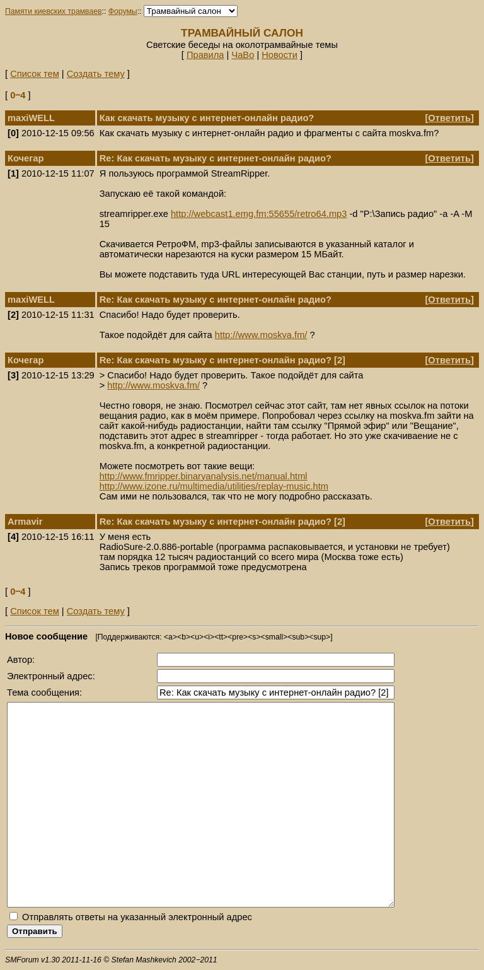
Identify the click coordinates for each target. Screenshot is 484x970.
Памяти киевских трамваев (53, 11)
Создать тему (96, 74)
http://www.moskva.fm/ (261, 335)
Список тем (34, 74)
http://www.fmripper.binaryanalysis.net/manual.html (204, 476)
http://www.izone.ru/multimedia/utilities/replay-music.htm (214, 486)
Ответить (449, 118)
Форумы (122, 11)
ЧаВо (242, 55)
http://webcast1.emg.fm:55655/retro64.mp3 (259, 214)
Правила (205, 55)
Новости (279, 55)
